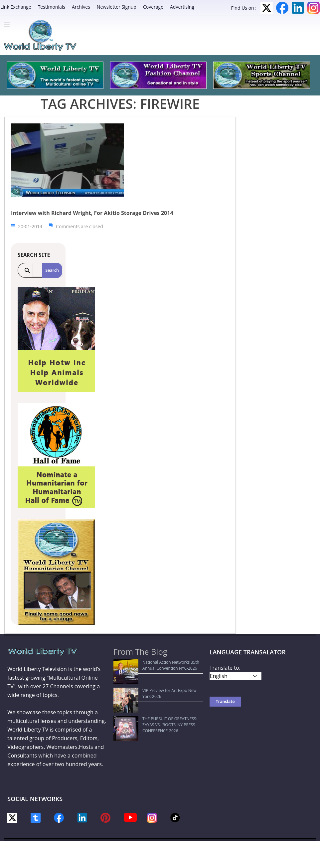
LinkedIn (298, 8)
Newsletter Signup (116, 7)
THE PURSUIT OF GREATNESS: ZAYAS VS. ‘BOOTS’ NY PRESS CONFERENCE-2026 (154, 691)
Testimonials (51, 7)
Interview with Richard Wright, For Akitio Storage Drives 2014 (92, 213)
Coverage (153, 7)
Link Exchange (15, 7)
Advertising (182, 7)
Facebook (282, 8)
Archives (81, 7)
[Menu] (8, 25)
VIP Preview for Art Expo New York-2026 (154, 678)
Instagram (313, 8)
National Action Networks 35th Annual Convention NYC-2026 (152, 665)
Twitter (266, 8)
